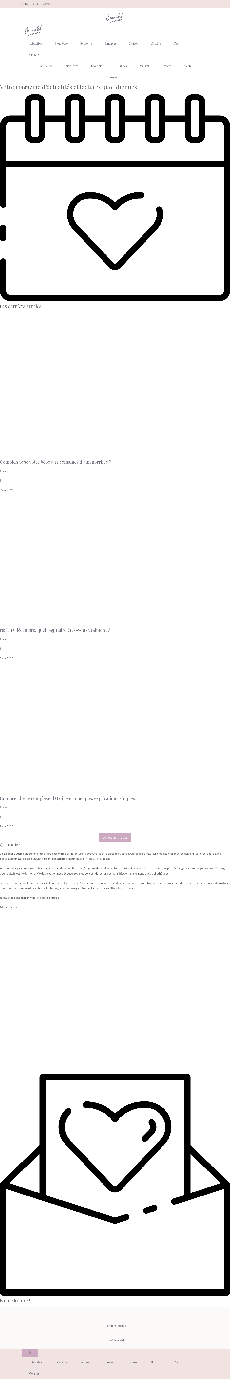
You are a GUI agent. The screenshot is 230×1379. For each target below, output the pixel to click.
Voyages (34, 55)
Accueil (24, 3)
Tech (177, 43)
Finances (110, 43)
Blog (35, 3)
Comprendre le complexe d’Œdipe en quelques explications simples (67, 798)
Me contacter (8, 907)
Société (156, 43)
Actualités (35, 43)
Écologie (86, 43)
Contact (47, 3)
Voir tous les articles (115, 837)
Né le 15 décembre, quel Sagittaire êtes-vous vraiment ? (55, 630)
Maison (133, 43)
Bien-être (61, 43)
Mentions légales (115, 1325)
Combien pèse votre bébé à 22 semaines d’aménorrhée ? (55, 462)
